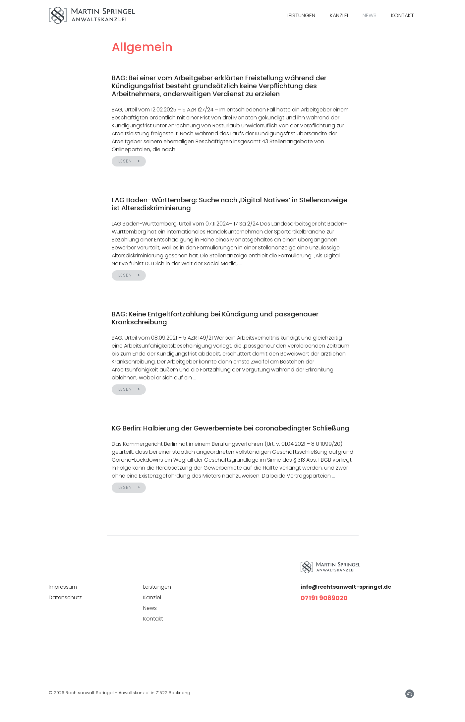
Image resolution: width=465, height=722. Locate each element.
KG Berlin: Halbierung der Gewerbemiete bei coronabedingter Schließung (230, 428)
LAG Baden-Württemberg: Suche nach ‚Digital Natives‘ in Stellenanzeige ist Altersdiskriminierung (229, 204)
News (370, 15)
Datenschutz (65, 597)
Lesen (125, 161)
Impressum (63, 587)
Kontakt (402, 15)
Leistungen (301, 15)
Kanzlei (339, 15)
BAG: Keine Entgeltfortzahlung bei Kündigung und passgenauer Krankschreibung (215, 318)
